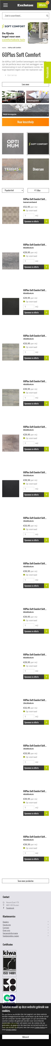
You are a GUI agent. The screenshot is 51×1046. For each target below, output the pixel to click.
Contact (6, 927)
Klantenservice (9, 916)
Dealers (6, 922)
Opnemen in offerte (36, 221)
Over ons (6, 930)
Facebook (10, 908)
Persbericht (47, 72)
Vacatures (7, 925)
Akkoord (25, 1037)
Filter (37, 190)
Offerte (43, 4)
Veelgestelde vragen (11, 936)
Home (4, 48)
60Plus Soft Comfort (14, 48)
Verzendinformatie (10, 933)
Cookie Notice (39, 1027)
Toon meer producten (25, 881)
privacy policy (11, 1029)
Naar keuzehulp (25, 122)
